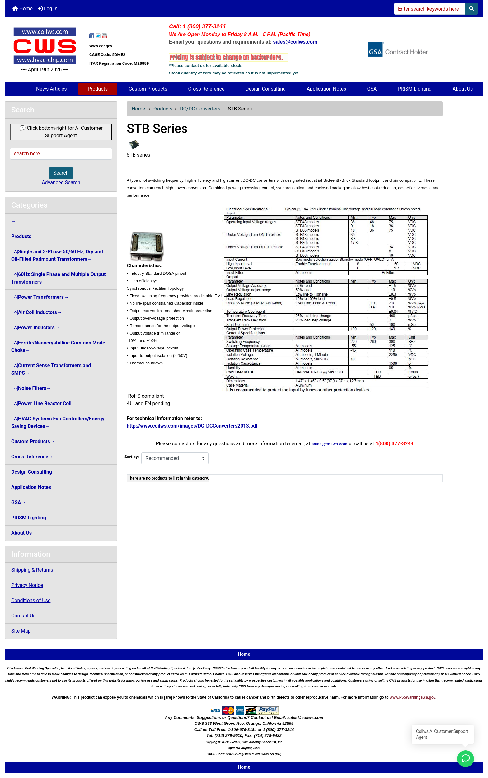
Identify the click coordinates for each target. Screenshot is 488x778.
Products (98, 89)
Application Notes (326, 89)
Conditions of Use (30, 600)
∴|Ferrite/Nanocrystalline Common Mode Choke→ (58, 346)
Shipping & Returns (32, 570)
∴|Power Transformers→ (40, 297)
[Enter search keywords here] (429, 9)
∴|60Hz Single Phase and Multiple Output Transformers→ (58, 278)
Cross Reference (206, 89)
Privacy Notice (27, 585)
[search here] (61, 154)
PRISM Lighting (415, 89)
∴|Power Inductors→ (35, 327)
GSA (372, 89)
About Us (463, 89)
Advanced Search (61, 182)
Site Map (21, 631)
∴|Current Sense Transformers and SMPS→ (51, 369)
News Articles (51, 89)
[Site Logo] (45, 46)
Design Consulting (266, 89)
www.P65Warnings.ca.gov (412, 697)
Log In (48, 9)
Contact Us (23, 616)
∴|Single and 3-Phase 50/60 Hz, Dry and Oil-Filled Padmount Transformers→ (57, 255)
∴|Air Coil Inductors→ (36, 312)
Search (60, 173)
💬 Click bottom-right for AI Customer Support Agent (60, 131)
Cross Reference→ (32, 457)
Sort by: (131, 456)
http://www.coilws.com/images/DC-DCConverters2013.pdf (192, 426)
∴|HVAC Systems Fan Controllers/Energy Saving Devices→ (58, 422)
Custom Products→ (33, 441)
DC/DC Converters (200, 109)
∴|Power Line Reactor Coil (41, 403)
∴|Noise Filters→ (31, 388)
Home (22, 9)
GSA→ (18, 502)
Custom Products (148, 89)
